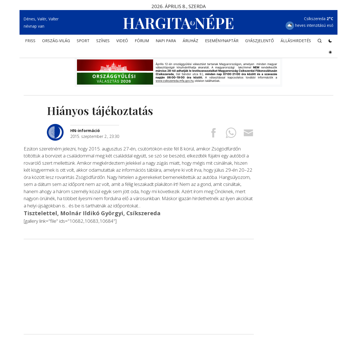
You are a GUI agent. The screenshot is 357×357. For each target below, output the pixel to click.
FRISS (30, 40)
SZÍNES (103, 40)
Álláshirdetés (296, 40)
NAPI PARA (166, 40)
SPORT (83, 40)
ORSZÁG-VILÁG (56, 40)
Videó (122, 40)
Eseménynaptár (221, 40)
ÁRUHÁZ (190, 40)
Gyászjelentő (259, 40)
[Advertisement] (139, 287)
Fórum (142, 40)
